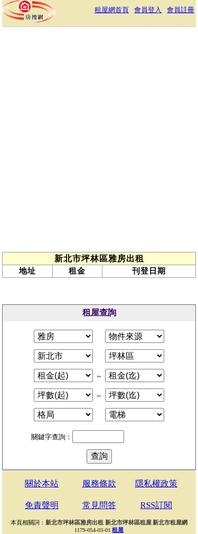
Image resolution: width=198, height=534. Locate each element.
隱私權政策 (156, 483)
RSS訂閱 (156, 505)
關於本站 (42, 483)
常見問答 (99, 505)
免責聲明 (42, 505)
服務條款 (99, 483)
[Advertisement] (99, 142)
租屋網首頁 (112, 10)
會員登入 (148, 10)
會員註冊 (180, 10)
